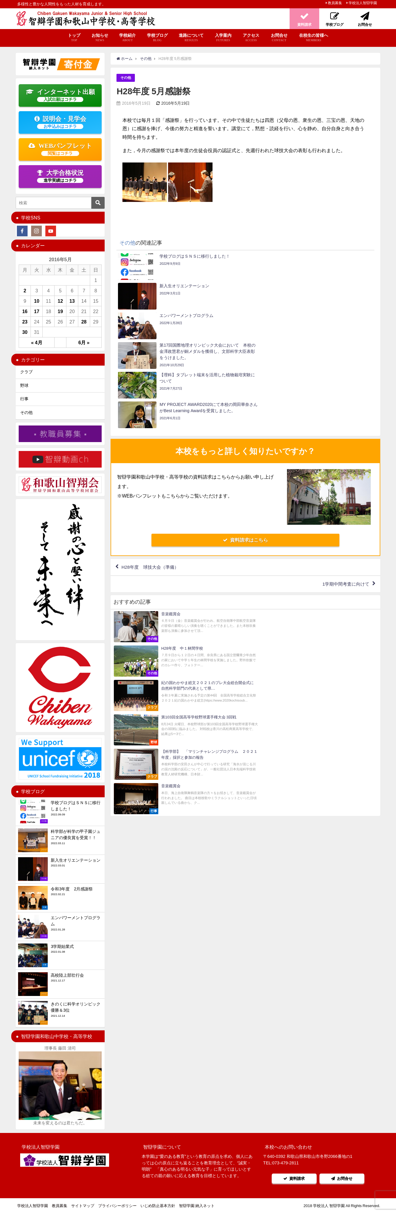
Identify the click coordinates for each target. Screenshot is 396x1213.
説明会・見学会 (60, 122)
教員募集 (335, 3)
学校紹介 (127, 37)
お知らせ (100, 37)
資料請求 (293, 1178)
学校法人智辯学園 (363, 3)
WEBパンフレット (60, 149)
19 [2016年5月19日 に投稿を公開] (60, 311)
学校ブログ (157, 37)
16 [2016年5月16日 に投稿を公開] (25, 311)
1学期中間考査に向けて (344, 495)
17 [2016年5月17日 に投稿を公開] (36, 311)
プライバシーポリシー (117, 1206)
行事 (24, 399)
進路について (191, 37)
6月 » (84, 342)
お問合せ (279, 37)
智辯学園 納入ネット (197, 1206)
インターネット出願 (60, 95)
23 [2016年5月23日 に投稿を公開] (25, 321)
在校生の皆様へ (313, 37)
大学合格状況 (60, 176)
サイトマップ (82, 1206)
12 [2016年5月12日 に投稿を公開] (60, 301)
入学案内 (223, 37)
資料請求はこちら (245, 451)
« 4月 (36, 342)
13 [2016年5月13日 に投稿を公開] (72, 301)
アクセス (251, 37)
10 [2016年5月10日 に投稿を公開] (36, 301)
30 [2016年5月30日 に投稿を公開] (25, 332)
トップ (74, 37)
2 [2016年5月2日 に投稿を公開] (24, 290)
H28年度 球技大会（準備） (152, 478)
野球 (24, 385)
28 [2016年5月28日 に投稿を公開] (84, 321)
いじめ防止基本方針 (157, 1206)
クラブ (26, 372)
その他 (126, 77)
